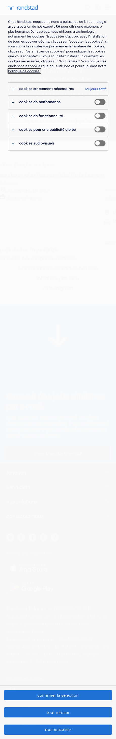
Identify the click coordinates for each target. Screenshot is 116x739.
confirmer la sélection (58, 695)
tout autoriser (58, 729)
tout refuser (58, 712)
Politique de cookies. (24, 71)
